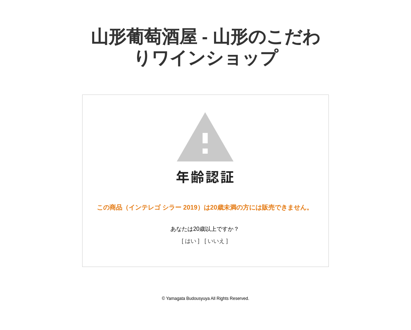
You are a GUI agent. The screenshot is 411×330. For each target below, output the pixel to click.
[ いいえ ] (216, 241)
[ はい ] (190, 241)
